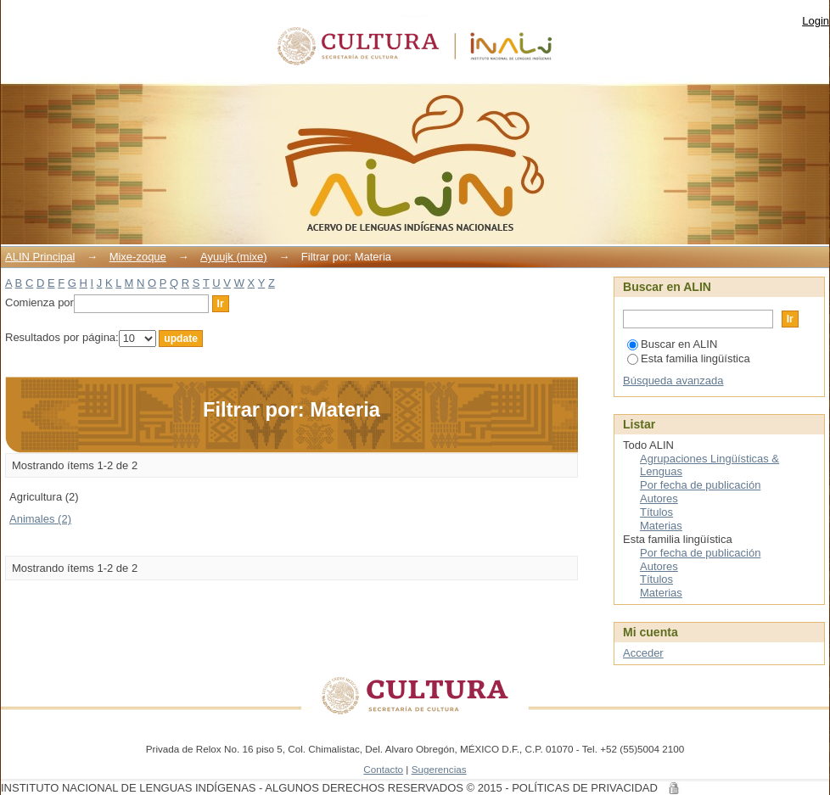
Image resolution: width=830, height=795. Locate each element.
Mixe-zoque (137, 256)
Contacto (383, 769)
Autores (659, 498)
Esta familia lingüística (688, 358)
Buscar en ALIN (672, 344)
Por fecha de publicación (700, 485)
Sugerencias (439, 769)
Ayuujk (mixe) (233, 256)
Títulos (656, 512)
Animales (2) (40, 518)
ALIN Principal (40, 256)
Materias (661, 525)
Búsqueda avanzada (673, 380)
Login (815, 20)
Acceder (643, 653)
